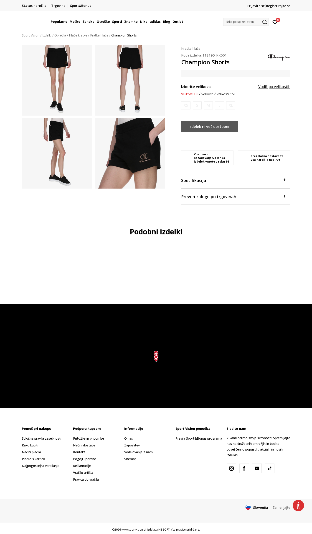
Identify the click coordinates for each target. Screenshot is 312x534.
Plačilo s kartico (33, 459)
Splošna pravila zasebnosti (41, 438)
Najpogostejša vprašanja (40, 466)
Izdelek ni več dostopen (210, 126)
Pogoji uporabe (84, 459)
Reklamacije (82, 466)
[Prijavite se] (275, 21)
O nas (128, 438)
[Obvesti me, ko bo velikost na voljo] (185, 105)
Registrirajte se (278, 6)
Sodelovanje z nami (138, 452)
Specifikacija (233, 180)
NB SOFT (164, 529)
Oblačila (60, 35)
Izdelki (46, 35)
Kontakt (79, 452)
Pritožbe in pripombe (88, 438)
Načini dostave (84, 445)
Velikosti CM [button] (226, 94)
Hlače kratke (78, 35)
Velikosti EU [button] (189, 94)
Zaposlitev (132, 445)
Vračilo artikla (83, 472)
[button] (246, 22)
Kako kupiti (30, 445)
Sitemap (130, 459)
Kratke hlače (99, 35)
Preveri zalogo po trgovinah (233, 196)
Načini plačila (31, 452)
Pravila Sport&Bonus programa (198, 438)
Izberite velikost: (196, 87)
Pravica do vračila (86, 479)
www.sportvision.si (134, 529)
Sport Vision (30, 35)
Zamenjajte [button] (281, 507)
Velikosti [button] (207, 94)
